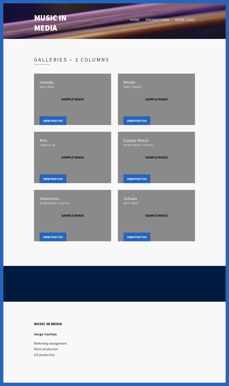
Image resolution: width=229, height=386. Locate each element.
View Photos (53, 121)
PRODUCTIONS (157, 19)
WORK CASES (185, 19)
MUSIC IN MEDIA (50, 23)
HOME (135, 19)
